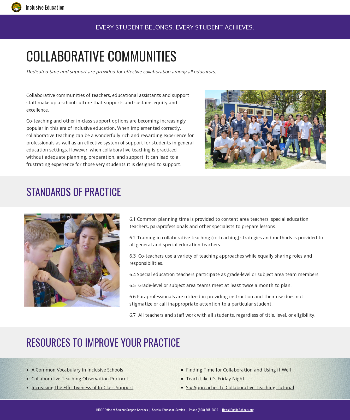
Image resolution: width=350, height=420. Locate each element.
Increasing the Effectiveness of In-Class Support (82, 387)
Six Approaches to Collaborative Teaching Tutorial (240, 387)
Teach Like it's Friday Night (215, 378)
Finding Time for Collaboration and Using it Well (238, 370)
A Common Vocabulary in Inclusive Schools (77, 370)
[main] (174, 27)
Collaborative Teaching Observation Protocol (80, 378)
